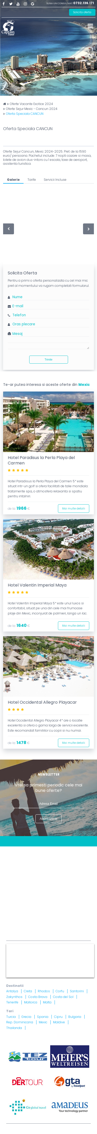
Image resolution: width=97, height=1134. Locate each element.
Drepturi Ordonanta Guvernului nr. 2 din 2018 (46, 883)
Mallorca (30, 1002)
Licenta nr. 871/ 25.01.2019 (61, 904)
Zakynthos (14, 997)
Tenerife (12, 1002)
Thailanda (14, 1028)
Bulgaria (74, 1017)
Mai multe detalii (73, 508)
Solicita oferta (82, 12)
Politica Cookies (58, 864)
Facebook (4, 4)
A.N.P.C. (71, 899)
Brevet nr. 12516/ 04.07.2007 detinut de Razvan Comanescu (66, 907)
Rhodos (44, 991)
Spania (42, 1017)
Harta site (54, 858)
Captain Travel (17, 946)
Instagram (25, 4)
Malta (47, 1002)
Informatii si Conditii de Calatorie (36, 877)
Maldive (59, 1022)
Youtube (18, 4)
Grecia (26, 1017)
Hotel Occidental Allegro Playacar (42, 702)
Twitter (11, 4)
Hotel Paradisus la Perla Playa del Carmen (41, 460)
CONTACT (15, 851)
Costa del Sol (63, 997)
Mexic (84, 384)
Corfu (60, 991)
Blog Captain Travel (45, 851)
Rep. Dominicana (19, 1022)
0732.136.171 (83, 3)
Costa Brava (37, 997)
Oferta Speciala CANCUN (24, 114)
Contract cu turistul (24, 858)
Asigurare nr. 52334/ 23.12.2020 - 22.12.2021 (66, 917)
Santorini (77, 991)
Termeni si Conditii (23, 864)
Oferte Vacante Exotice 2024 (31, 104)
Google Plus (33, 4)
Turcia (11, 1017)
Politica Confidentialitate (28, 870)
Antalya (12, 991)
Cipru (58, 1017)
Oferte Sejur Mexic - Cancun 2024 (31, 109)
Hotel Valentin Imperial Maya (37, 585)
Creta (28, 991)
